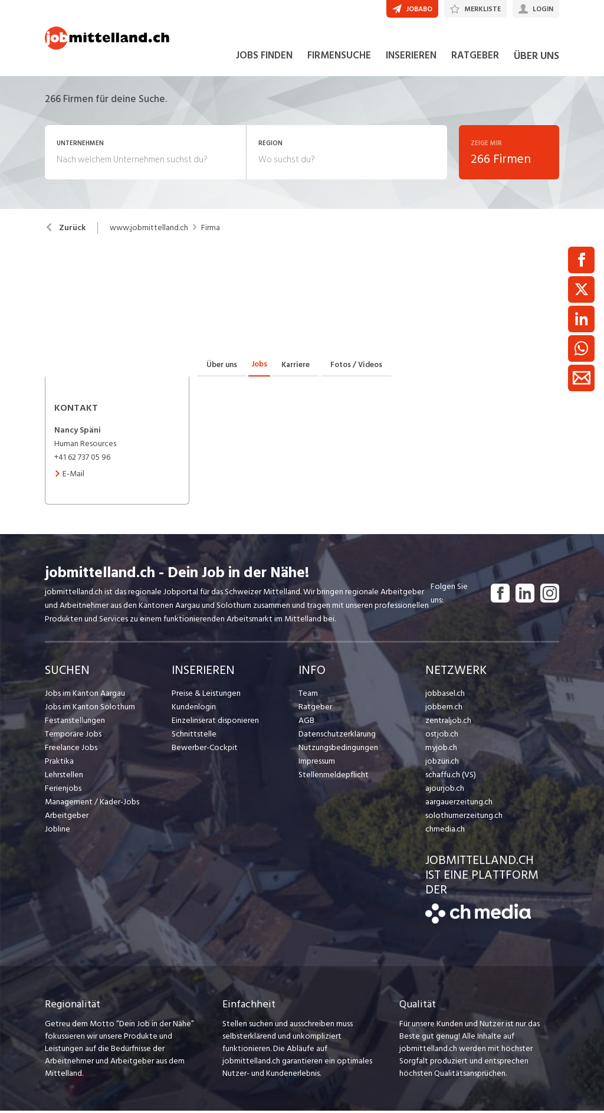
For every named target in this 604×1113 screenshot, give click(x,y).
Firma (210, 230)
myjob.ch (441, 750)
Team (308, 695)
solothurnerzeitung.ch (464, 817)
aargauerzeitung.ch (459, 804)
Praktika (59, 763)
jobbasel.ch (445, 695)
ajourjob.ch (444, 790)
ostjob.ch (441, 736)
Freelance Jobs (71, 750)
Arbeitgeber (66, 817)
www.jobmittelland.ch (149, 230)
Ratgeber (315, 709)
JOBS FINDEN (264, 58)
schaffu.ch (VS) (450, 777)
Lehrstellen (64, 777)
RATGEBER (475, 58)
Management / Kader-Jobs (92, 804)
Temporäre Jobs (73, 736)
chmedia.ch (445, 831)
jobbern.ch (443, 709)
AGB (306, 722)
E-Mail (69, 476)
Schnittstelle (194, 736)
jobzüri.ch (442, 763)
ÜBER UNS (536, 58)
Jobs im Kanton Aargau (85, 695)
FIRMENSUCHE (339, 58)
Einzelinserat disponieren (215, 722)
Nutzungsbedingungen (338, 750)
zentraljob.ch (448, 722)
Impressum (316, 763)
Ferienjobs (63, 790)
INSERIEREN (411, 58)
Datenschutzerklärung (337, 736)
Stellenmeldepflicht (333, 777)
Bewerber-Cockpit (205, 750)
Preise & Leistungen (206, 695)
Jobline (57, 831)
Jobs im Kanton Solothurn (90, 709)
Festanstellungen (75, 722)
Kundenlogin (194, 709)
